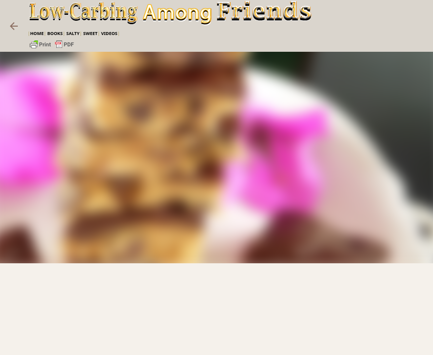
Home (37, 33)
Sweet (90, 33)
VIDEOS (109, 33)
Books (55, 33)
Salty (72, 33)
